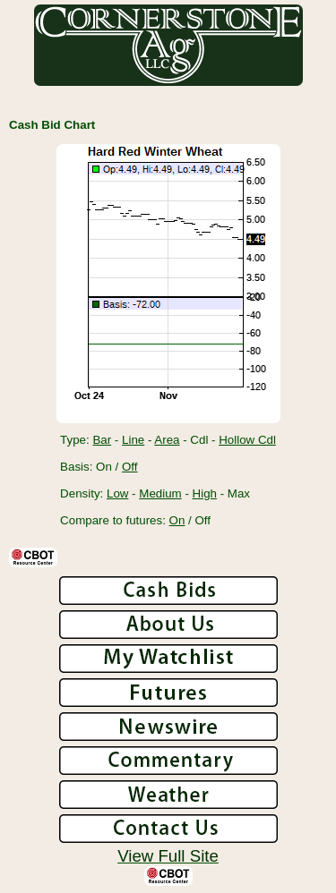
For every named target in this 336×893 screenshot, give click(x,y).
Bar (101, 439)
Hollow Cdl (247, 439)
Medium (160, 493)
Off (130, 466)
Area (166, 439)
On (177, 520)
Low (117, 493)
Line (133, 439)
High (205, 493)
